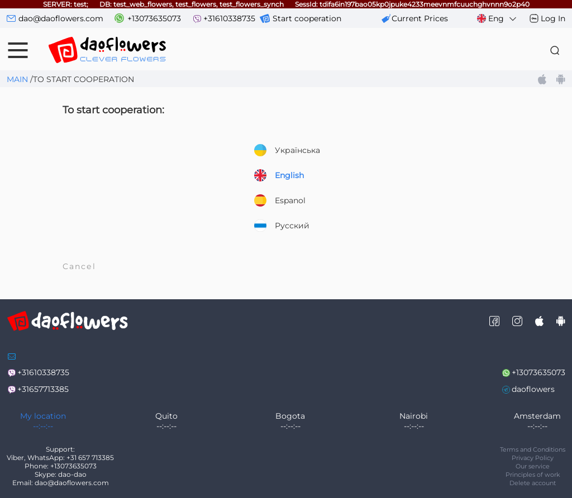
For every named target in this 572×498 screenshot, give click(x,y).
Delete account (532, 483)
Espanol (280, 200)
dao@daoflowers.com (60, 18)
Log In (553, 18)
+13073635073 (154, 18)
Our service (533, 466)
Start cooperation (307, 18)
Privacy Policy (533, 458)
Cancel (79, 266)
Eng (497, 18)
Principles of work (533, 474)
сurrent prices (420, 18)
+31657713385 (43, 389)
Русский (281, 226)
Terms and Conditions (532, 449)
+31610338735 (229, 18)
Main (17, 79)
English (279, 175)
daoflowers (533, 389)
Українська (287, 150)
